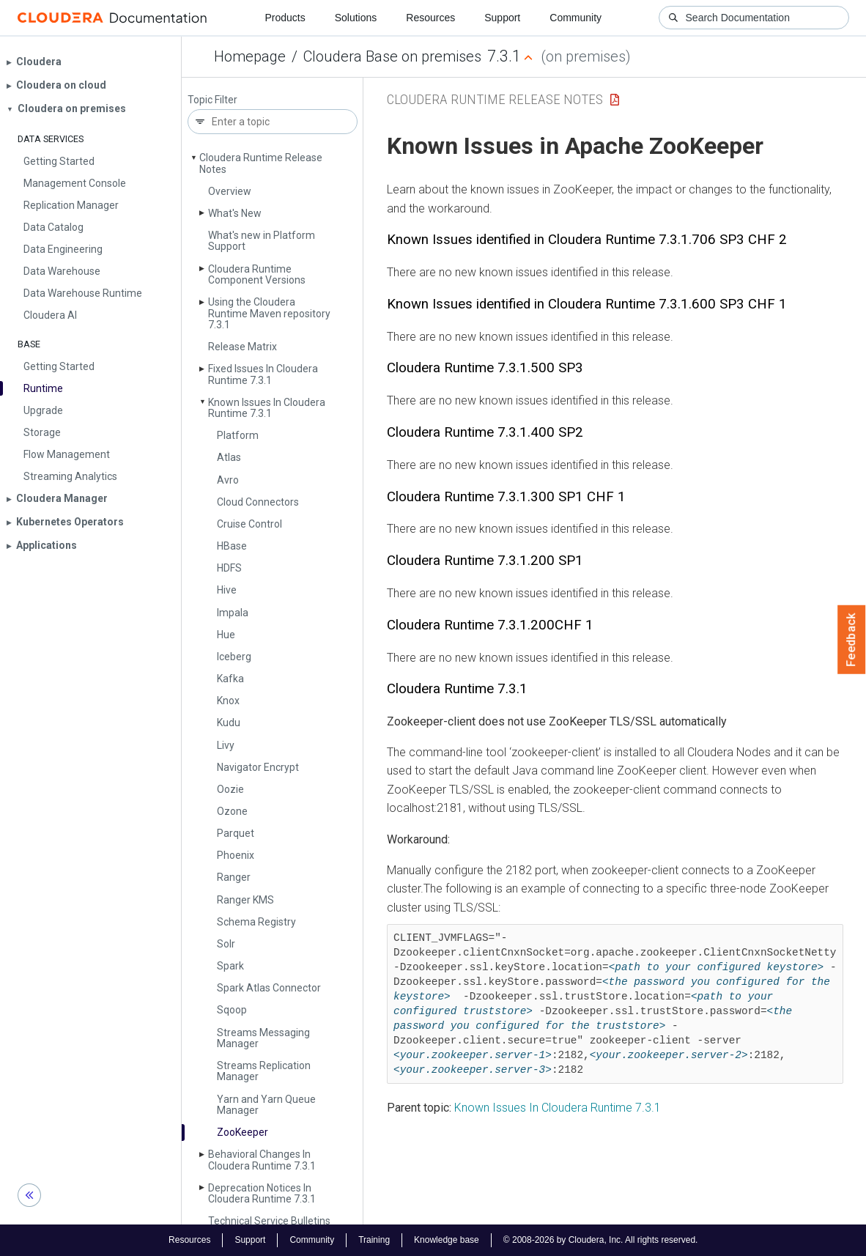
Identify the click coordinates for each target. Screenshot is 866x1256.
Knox (228, 700)
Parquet (235, 833)
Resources (430, 17)
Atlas (229, 457)
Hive (227, 590)
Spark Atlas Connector (269, 988)
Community (575, 17)
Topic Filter (212, 100)
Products (284, 17)
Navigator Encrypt (258, 767)
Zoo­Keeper (242, 1132)
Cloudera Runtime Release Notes (260, 163)
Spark (230, 966)
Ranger (234, 877)
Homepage (250, 56)
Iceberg (234, 656)
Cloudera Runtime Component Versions (257, 274)
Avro (228, 480)
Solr (226, 944)
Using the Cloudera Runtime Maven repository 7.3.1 (269, 313)
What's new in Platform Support (261, 240)
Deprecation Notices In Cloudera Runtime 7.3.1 (262, 1193)
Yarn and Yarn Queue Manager (266, 1104)
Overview (229, 191)
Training (374, 1240)
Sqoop (232, 1010)
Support (502, 17)
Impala (232, 612)
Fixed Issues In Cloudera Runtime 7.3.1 (263, 374)
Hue (226, 634)
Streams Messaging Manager (263, 1038)
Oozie (230, 789)
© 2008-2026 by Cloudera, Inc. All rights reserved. (600, 1240)
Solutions (356, 17)
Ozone (232, 811)
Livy (225, 745)
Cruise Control (249, 524)
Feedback (852, 640)
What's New (235, 213)
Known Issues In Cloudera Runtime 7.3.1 (266, 407)
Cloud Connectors (258, 502)
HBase (232, 546)
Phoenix (235, 855)
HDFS (229, 568)
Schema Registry (256, 922)
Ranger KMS (245, 900)
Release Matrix (242, 346)
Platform (238, 435)
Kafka (230, 678)
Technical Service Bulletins (269, 1221)
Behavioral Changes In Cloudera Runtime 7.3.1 (262, 1159)
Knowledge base (446, 1240)
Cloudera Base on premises (392, 56)
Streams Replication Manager (264, 1071)
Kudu (228, 722)
